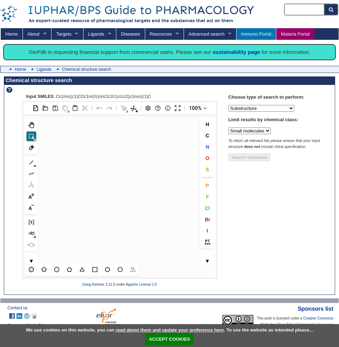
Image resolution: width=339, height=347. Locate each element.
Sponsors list (315, 309)
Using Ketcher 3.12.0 (98, 284)
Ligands (96, 34)
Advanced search (206, 34)
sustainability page (236, 52)
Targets (63, 34)
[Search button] (331, 10)
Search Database (249, 157)
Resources (161, 34)
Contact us (17, 307)
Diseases (130, 34)
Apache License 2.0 (141, 284)
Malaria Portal (295, 34)
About (33, 34)
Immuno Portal (256, 34)
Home (11, 34)
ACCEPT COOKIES (169, 339)
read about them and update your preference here (170, 330)
